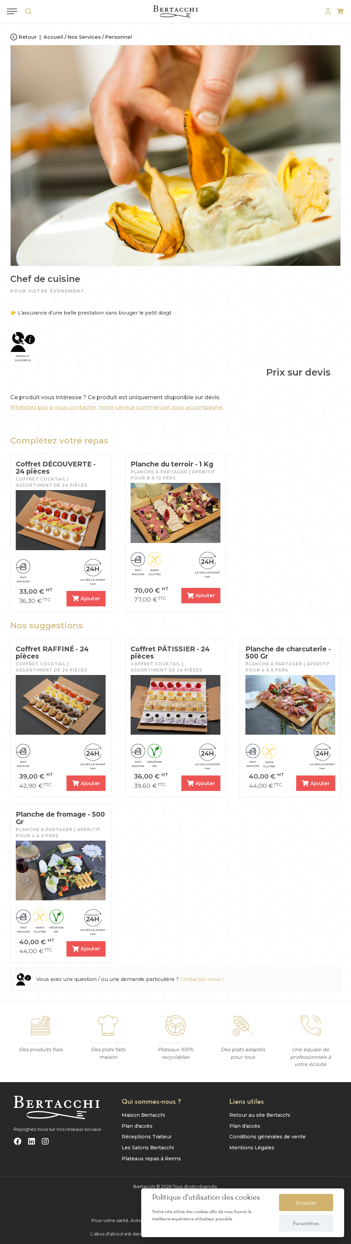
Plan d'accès (137, 1126)
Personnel (118, 37)
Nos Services (84, 37)
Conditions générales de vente (267, 1137)
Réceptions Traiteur (147, 1137)
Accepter (305, 1202)
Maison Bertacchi (143, 1115)
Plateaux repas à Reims (151, 1158)
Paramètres (306, 1223)
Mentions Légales (251, 1148)
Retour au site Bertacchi (259, 1115)
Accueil (53, 37)
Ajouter (86, 598)
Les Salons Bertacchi (148, 1148)
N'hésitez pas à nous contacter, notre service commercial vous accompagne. (116, 407)
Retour (23, 37)
